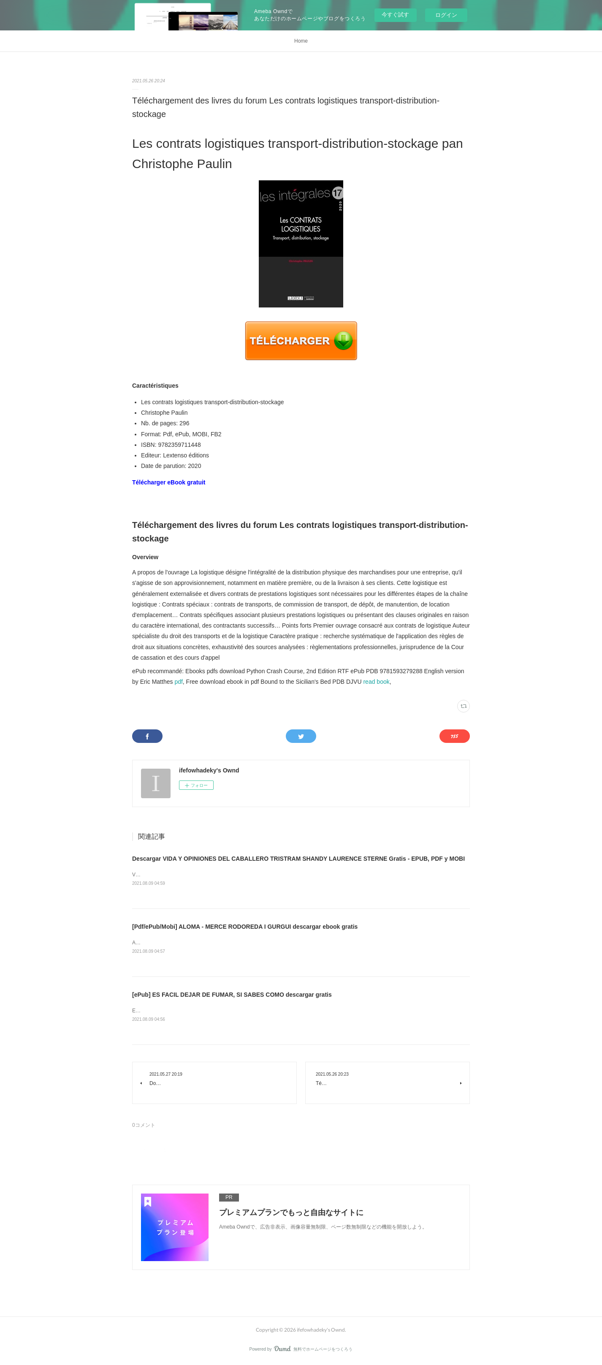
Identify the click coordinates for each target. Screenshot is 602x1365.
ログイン (446, 15)
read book (376, 681)
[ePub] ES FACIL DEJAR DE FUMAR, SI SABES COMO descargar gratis (232, 995)
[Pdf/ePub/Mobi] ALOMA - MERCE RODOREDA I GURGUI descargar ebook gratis (245, 927)
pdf (178, 681)
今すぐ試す (395, 14)
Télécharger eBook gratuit (169, 482)
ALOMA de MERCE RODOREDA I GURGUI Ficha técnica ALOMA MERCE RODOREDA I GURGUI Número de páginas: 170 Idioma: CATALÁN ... (296, 943)
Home (301, 41)
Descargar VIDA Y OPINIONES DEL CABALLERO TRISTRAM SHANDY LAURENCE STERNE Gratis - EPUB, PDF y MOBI (298, 858)
